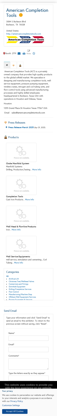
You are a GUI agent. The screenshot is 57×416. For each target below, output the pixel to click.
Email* (11, 344)
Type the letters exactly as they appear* (27, 373)
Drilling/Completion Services (20, 289)
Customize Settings (11, 405)
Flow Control (14, 292)
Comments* (14, 356)
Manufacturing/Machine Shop (20, 294)
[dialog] (28, 402)
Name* (12, 333)
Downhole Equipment (17, 287)
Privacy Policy (16, 401)
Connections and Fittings (18, 284)
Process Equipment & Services (20, 300)
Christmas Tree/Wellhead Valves (21, 281)
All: (7, 276)
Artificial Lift (14, 279)
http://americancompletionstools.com (23, 34)
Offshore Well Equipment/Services (22, 297)
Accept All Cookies (14, 411)
